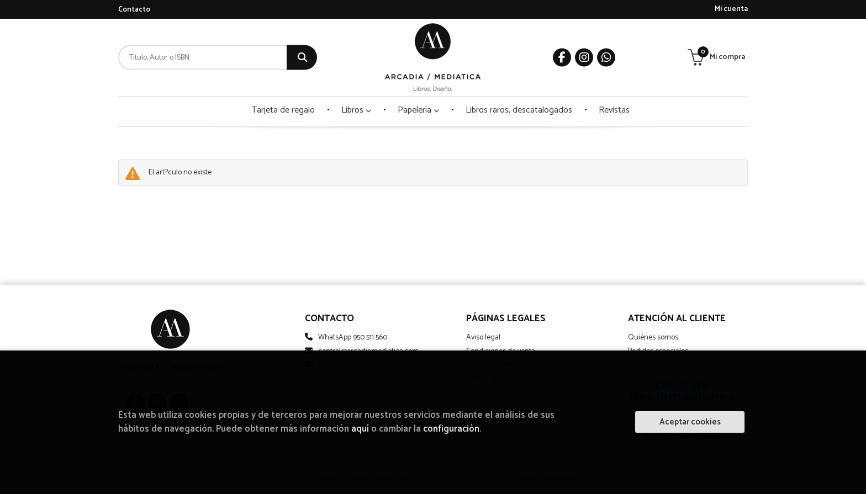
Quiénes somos (653, 337)
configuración (451, 429)
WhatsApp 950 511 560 (352, 337)
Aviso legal (483, 337)
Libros (356, 110)
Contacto (134, 9)
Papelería (418, 110)
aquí (360, 429)
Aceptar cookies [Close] (690, 422)
